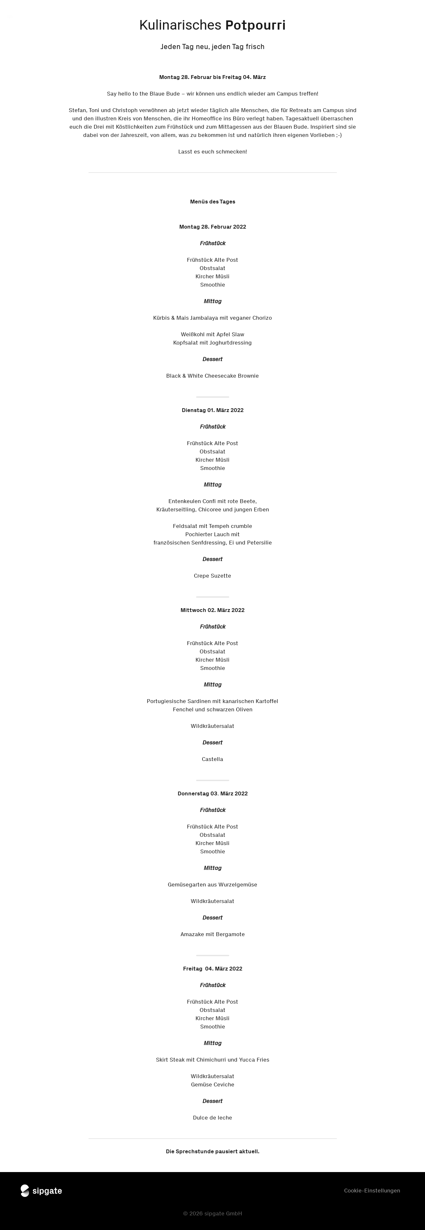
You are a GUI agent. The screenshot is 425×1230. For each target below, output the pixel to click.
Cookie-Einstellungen (372, 1190)
